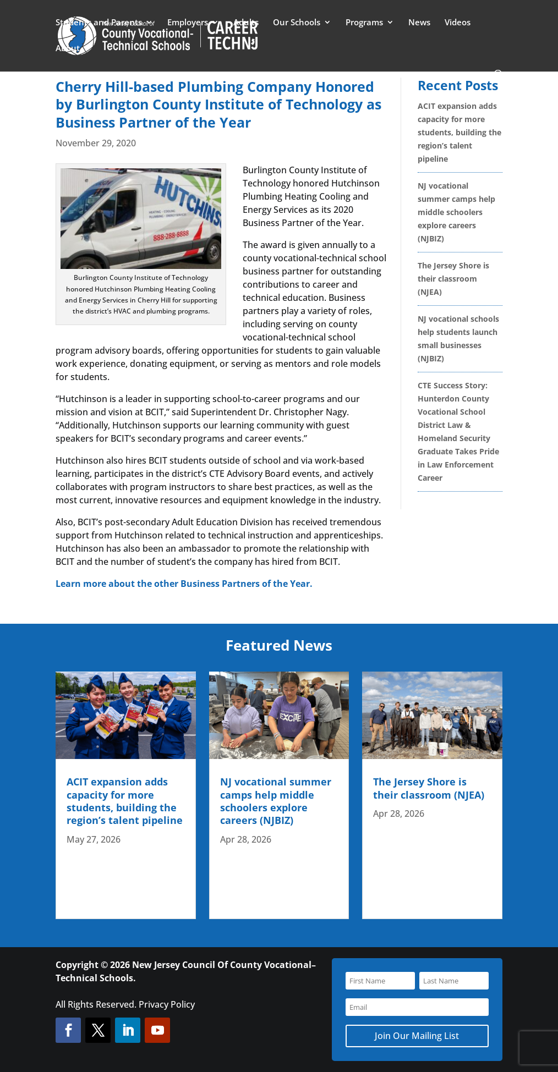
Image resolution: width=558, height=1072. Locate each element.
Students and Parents (99, 23)
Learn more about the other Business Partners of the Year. (184, 584)
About (68, 48)
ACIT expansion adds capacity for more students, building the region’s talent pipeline (459, 132)
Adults (246, 23)
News (419, 23)
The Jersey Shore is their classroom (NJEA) (453, 278)
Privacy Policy (167, 1004)
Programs (364, 23)
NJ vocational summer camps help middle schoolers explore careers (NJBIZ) (456, 212)
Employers (187, 23)
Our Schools (296, 23)
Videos (458, 23)
